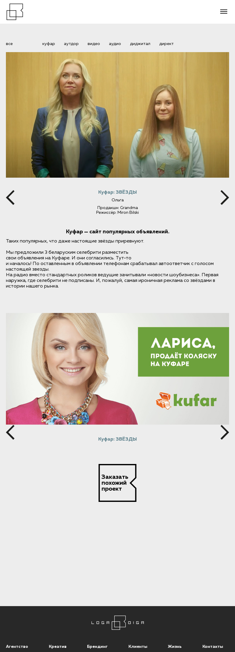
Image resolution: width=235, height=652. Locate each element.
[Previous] (10, 197)
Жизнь (175, 647)
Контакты (212, 647)
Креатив (58, 647)
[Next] (224, 197)
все (9, 44)
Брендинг (97, 647)
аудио (115, 44)
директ (166, 44)
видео (94, 44)
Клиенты (137, 647)
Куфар (48, 44)
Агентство (17, 647)
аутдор (71, 44)
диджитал (140, 44)
